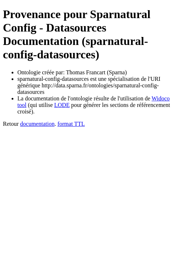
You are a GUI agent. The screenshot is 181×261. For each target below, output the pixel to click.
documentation (37, 124)
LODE (62, 105)
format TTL (71, 124)
